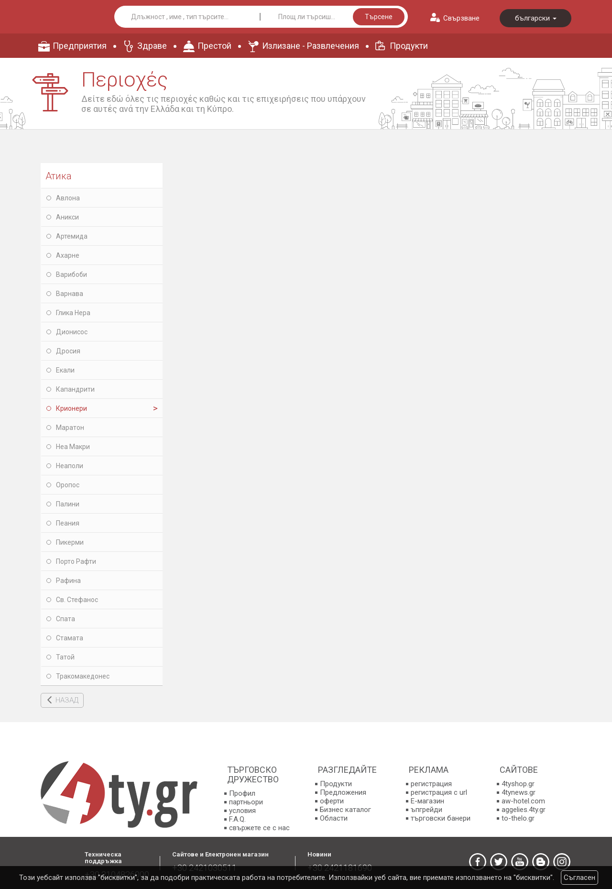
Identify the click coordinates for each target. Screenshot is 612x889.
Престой (214, 46)
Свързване (461, 18)
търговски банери (440, 818)
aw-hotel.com (523, 801)
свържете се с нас (259, 827)
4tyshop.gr (518, 783)
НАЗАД (66, 700)
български (536, 18)
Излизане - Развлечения (310, 46)
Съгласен (579, 877)
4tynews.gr (519, 792)
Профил (242, 793)
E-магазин (427, 801)
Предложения (343, 792)
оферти (332, 801)
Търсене (379, 17)
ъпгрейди (426, 809)
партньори (246, 802)
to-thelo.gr (518, 818)
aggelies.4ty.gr (524, 809)
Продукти (409, 46)
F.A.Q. (237, 819)
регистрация (431, 783)
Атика (58, 176)
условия (242, 810)
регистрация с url (439, 792)
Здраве (152, 46)
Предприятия (80, 46)
